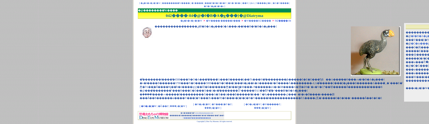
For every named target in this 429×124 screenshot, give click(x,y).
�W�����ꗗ (271, 104)
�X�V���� (281, 3)
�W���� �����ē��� (223, 20)
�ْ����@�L (263, 3)
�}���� (197, 3)
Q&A (252, 3)
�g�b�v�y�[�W (150, 3)
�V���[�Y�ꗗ (221, 104)
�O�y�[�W (202, 104)
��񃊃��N (245, 3)
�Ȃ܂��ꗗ (163, 106)
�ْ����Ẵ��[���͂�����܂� (197, 118)
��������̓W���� (176, 3)
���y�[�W (177, 106)
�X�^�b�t (234, 3)
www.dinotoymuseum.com (204, 113)
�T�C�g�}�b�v (214, 6)
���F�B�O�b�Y (215, 3)
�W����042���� (257, 20)
